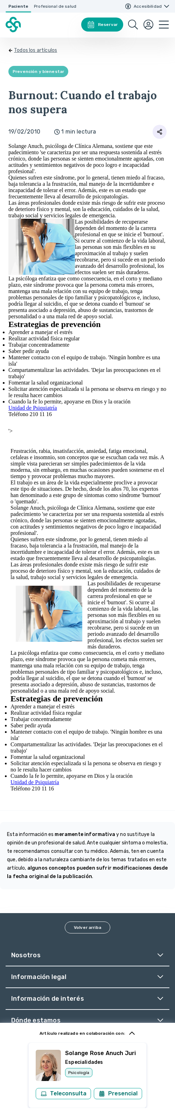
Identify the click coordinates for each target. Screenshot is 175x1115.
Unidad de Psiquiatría (32, 408)
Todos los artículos (35, 50)
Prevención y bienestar (38, 71)
